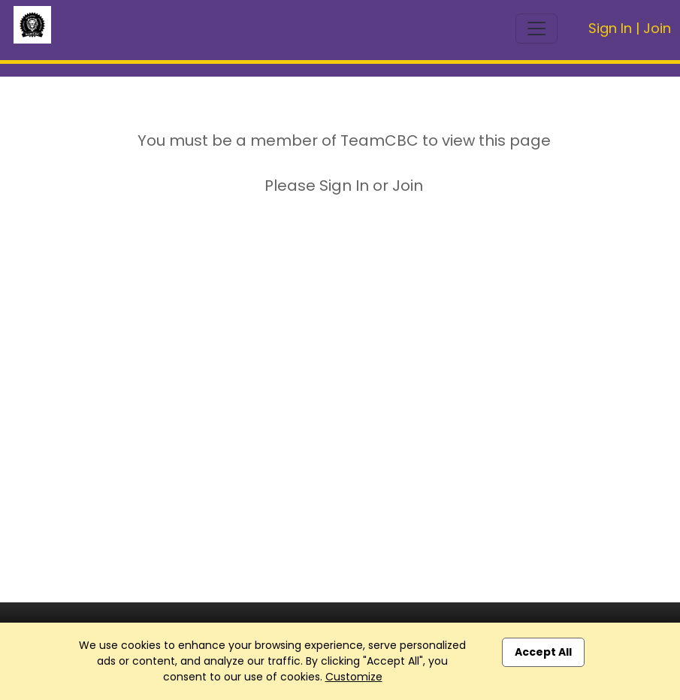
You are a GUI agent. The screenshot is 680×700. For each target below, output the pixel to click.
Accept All (543, 651)
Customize (353, 676)
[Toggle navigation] (536, 29)
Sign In (610, 28)
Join (657, 28)
